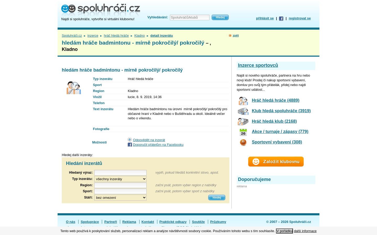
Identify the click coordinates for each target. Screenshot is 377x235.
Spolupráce (90, 222)
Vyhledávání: (157, 17)
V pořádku (284, 231)
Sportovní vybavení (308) (277, 142)
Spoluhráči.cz (72, 36)
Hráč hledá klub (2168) (274, 121)
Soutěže (198, 222)
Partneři (110, 222)
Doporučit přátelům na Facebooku (158, 145)
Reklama (129, 222)
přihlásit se (265, 18)
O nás (70, 222)
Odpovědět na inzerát (149, 140)
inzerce (92, 36)
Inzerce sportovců (258, 65)
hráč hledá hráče (116, 36)
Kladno (139, 36)
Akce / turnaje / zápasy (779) (280, 131)
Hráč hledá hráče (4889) (276, 100)
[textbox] (120, 185)
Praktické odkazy (173, 222)
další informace (305, 231)
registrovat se (300, 18)
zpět (236, 35)
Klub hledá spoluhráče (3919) (281, 110)
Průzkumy (218, 222)
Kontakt (148, 222)
